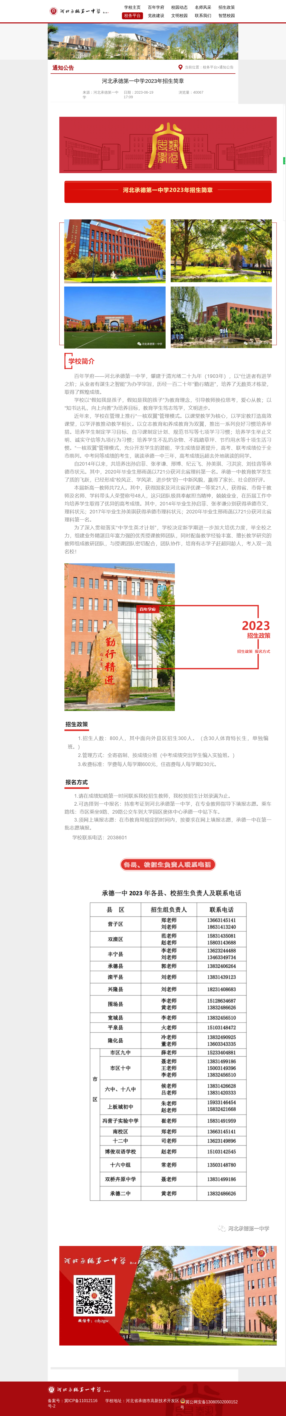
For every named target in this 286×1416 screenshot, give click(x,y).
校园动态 (179, 7)
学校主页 (132, 7)
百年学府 (156, 7)
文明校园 (179, 15)
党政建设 (156, 15)
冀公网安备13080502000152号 (209, 1404)
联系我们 (203, 15)
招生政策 (226, 7)
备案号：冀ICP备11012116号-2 (73, 1403)
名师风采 (203, 7)
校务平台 (132, 15)
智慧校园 (226, 15)
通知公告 (226, 67)
